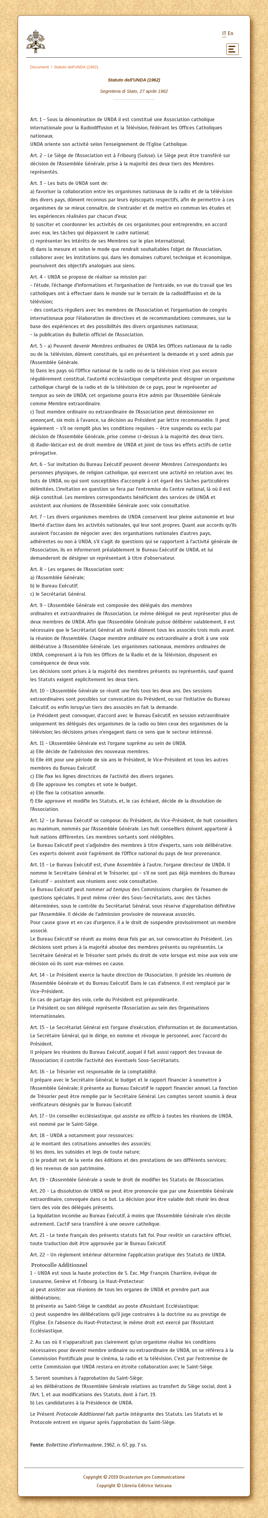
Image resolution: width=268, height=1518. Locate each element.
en (230, 33)
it (224, 33)
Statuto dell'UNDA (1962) (74, 67)
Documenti (39, 67)
